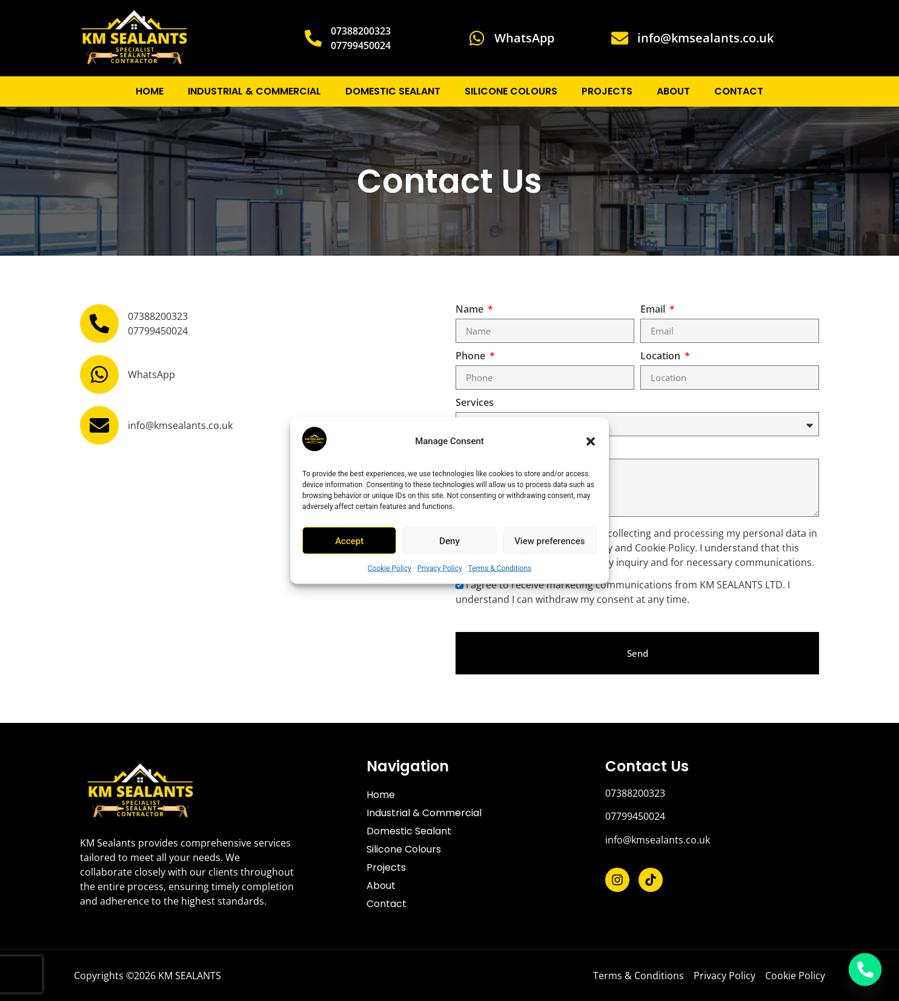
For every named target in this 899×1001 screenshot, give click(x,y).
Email (654, 310)
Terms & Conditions (500, 568)
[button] (591, 441)
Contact (738, 91)
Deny (449, 540)
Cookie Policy (389, 568)
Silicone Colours (511, 91)
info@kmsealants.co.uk (657, 839)
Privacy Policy (439, 568)
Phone (472, 356)
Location (661, 356)
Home (150, 91)
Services (475, 403)
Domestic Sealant (392, 91)
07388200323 (635, 793)
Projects (607, 91)
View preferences (549, 540)
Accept (349, 540)
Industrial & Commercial (254, 91)
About (673, 91)
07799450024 (635, 816)
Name (471, 310)
